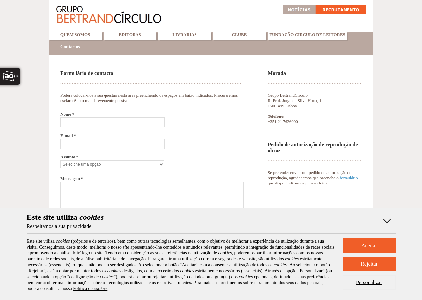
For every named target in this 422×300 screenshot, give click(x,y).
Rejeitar (369, 264)
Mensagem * (71, 178)
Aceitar (369, 245)
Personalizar (369, 282)
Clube (239, 34)
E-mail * (68, 135)
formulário (349, 177)
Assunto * (69, 156)
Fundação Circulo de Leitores (307, 34)
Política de (90, 288)
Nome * (67, 114)
